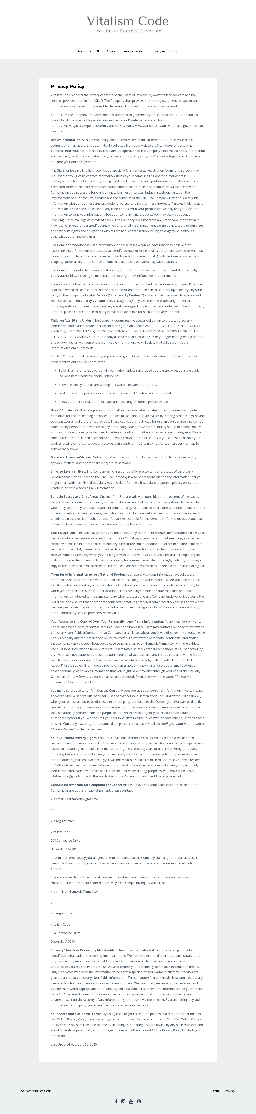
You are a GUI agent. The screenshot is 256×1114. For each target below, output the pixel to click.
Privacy (230, 1091)
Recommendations (136, 51)
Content (113, 51)
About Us (84, 51)
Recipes (159, 51)
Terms (215, 1091)
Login (174, 51)
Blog (99, 51)
